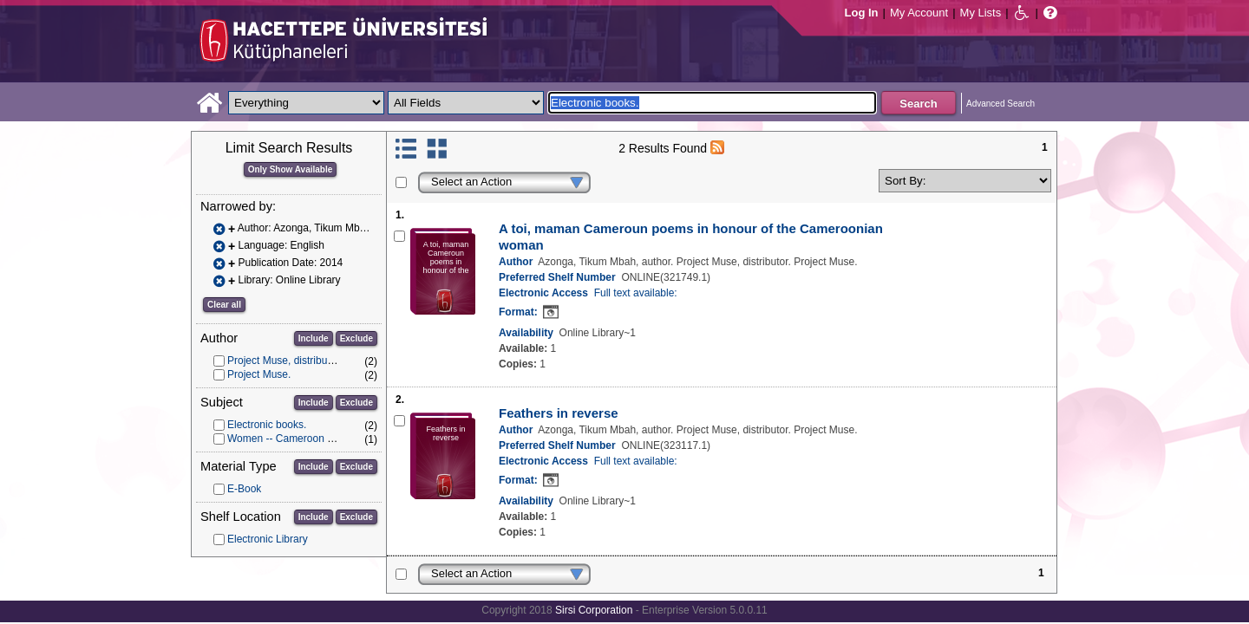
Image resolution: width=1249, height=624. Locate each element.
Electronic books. (266, 425)
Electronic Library (267, 539)
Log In (862, 12)
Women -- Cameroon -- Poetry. (298, 438)
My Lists (981, 12)
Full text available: (635, 293)
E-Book (244, 489)
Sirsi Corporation (593, 610)
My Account (919, 12)
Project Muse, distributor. (284, 360)
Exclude (356, 338)
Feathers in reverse (558, 413)
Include (313, 338)
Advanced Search (1000, 103)
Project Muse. (259, 374)
